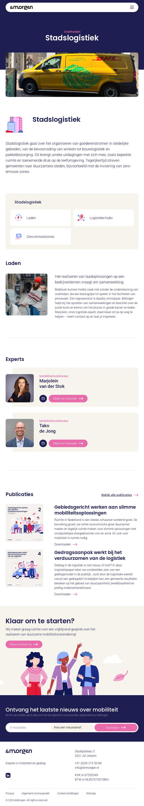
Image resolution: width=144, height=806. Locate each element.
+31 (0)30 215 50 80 (88, 763)
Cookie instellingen (68, 793)
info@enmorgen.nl (87, 767)
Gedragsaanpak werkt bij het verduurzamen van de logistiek (89, 555)
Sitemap (91, 793)
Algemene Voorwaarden (36, 793)
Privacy (10, 793)
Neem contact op (24, 644)
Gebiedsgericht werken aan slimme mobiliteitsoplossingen (95, 510)
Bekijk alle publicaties (119, 495)
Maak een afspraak (68, 398)
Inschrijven (116, 727)
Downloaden (65, 544)
